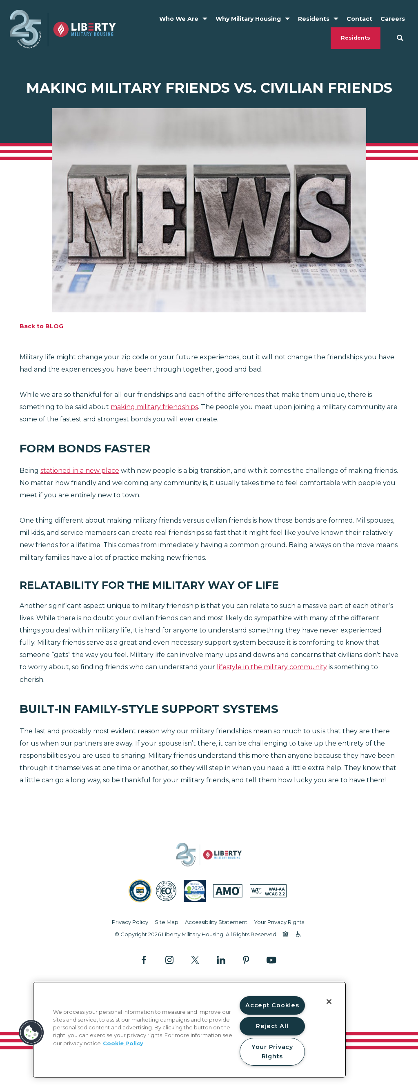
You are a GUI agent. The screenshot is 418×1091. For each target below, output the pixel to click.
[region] (189, 1030)
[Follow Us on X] (195, 959)
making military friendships (154, 407)
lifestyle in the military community (272, 667)
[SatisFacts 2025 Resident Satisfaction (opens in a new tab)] (195, 891)
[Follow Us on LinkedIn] (221, 959)
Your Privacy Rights (279, 922)
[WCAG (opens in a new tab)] (268, 891)
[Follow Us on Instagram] (169, 959)
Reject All (272, 1026)
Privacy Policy (130, 922)
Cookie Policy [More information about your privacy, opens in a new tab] (123, 1043)
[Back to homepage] (63, 29)
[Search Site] (400, 38)
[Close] (329, 1002)
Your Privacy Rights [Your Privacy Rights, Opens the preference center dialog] (272, 1051)
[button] (31, 1033)
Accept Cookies (272, 1005)
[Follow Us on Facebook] (145, 959)
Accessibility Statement (216, 922)
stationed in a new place (79, 470)
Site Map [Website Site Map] (166, 922)
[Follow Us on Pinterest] (246, 959)
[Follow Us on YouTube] (271, 960)
